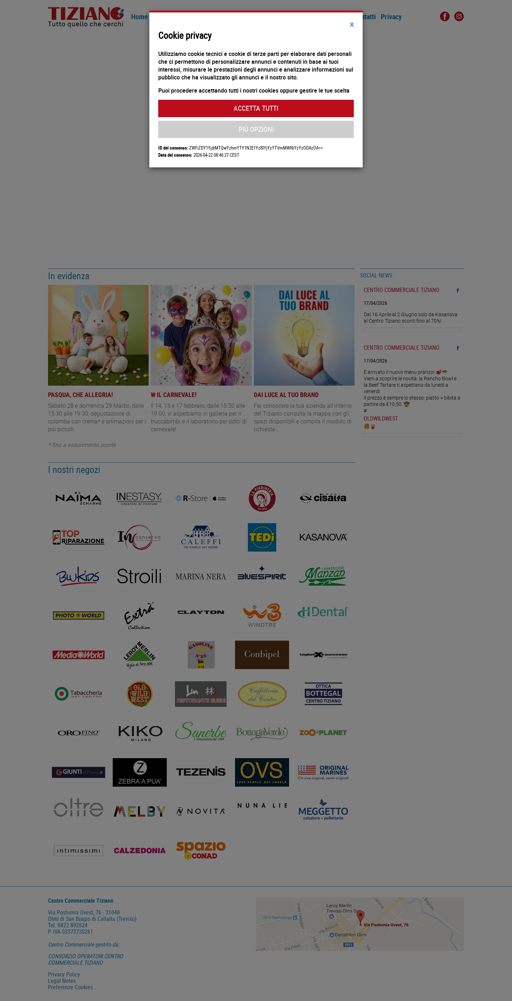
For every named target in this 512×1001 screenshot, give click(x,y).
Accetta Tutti (256, 108)
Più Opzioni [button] (256, 129)
